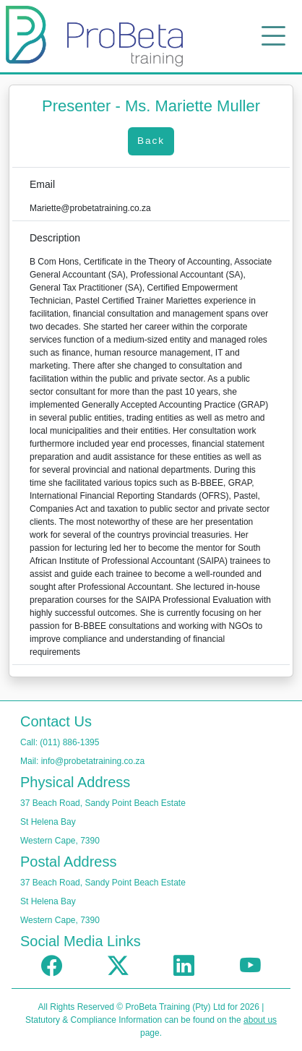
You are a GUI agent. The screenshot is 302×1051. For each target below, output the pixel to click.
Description (55, 238)
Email (42, 184)
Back (151, 140)
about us (260, 1020)
